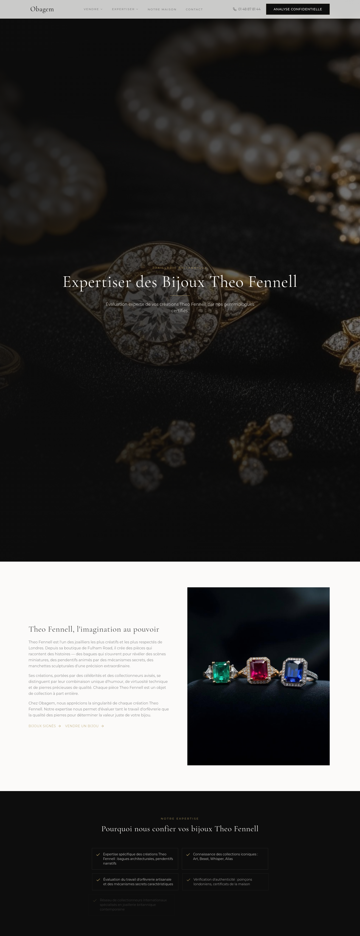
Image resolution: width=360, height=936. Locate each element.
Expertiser (125, 9)
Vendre (93, 9)
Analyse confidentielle (298, 9)
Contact (194, 9)
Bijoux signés (42, 726)
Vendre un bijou (82, 726)
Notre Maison (162, 9)
